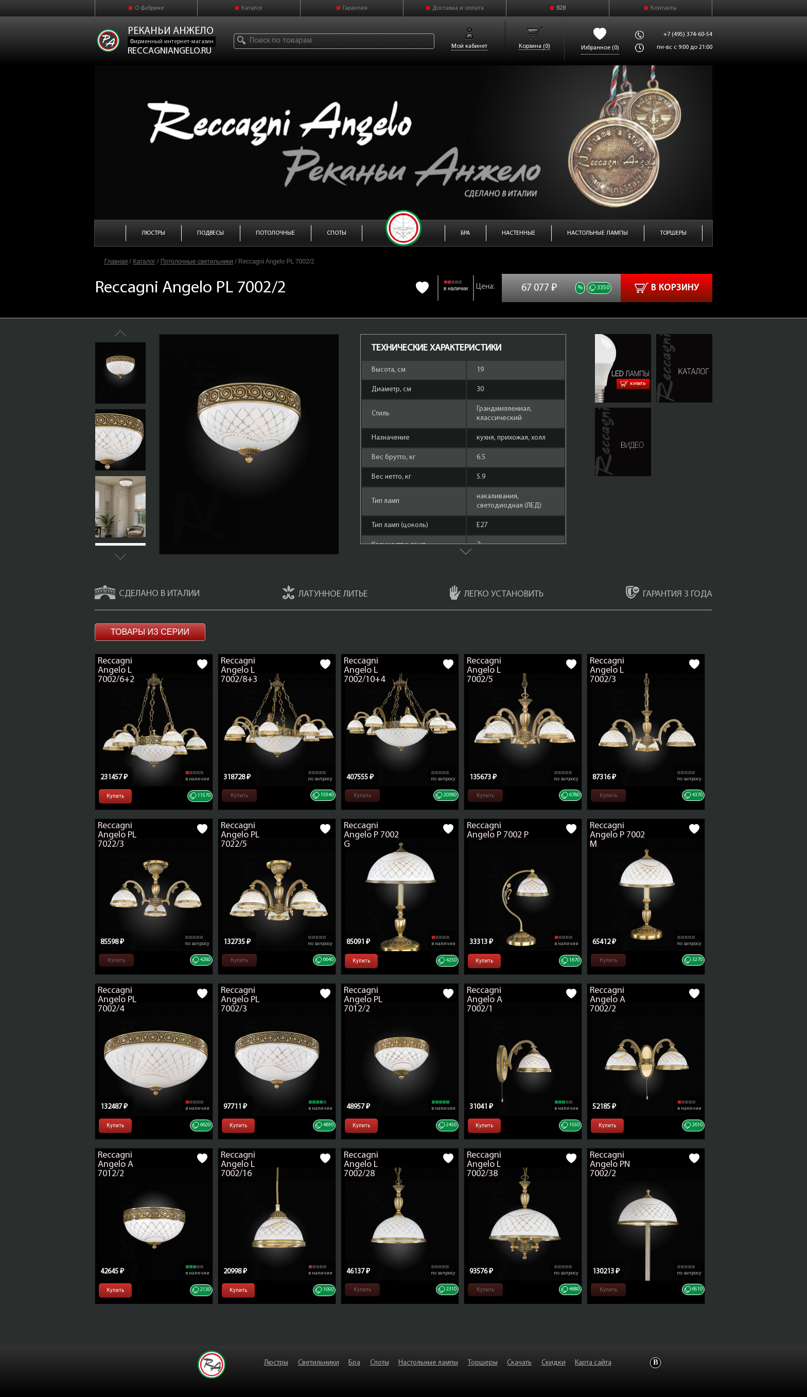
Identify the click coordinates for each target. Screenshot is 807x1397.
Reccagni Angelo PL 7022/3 (117, 835)
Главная (116, 261)
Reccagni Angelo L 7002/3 (607, 670)
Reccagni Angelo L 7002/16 (238, 1164)
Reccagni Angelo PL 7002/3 (240, 1000)
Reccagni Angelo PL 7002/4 (117, 1000)
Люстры (276, 1363)
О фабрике (149, 8)
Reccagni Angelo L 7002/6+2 (116, 670)
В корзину (667, 288)
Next (120, 557)
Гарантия (355, 8)
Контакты (664, 8)
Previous (120, 333)
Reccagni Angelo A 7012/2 (115, 1164)
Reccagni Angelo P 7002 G (371, 835)
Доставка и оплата (458, 8)
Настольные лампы (428, 1363)
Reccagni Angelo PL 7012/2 (363, 1000)
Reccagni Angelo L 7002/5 (484, 670)
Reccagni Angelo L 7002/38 (484, 1164)
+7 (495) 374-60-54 (687, 34)
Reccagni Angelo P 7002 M (617, 835)
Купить (633, 384)
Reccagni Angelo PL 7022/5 (240, 835)
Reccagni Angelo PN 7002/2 (610, 1164)
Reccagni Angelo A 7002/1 (484, 1000)
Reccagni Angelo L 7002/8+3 (239, 670)
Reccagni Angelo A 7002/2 (607, 1000)
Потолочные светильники (197, 261)
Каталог (252, 8)
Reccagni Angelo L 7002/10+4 (364, 670)
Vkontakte (655, 1362)
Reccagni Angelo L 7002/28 (361, 1164)
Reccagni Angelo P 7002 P (498, 830)
